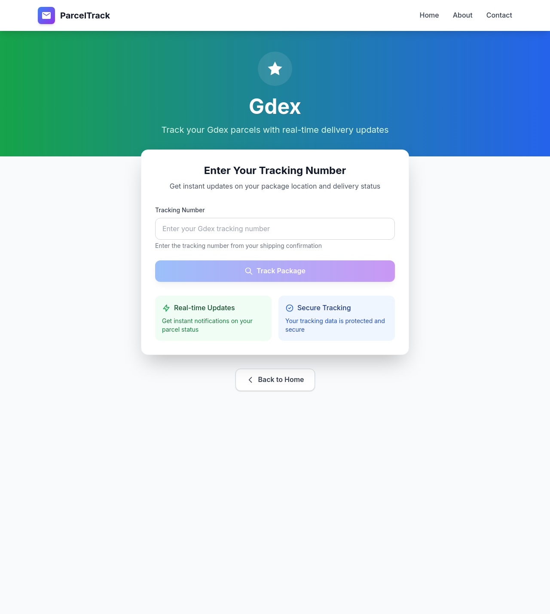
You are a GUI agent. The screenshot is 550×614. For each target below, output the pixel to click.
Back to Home (275, 379)
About (463, 15)
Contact (499, 15)
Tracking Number (180, 210)
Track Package (275, 270)
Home (429, 15)
